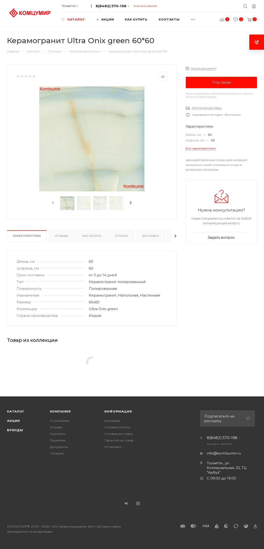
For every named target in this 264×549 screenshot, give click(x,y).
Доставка (150, 236)
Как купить (91, 236)
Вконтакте (126, 503)
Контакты (57, 434)
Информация (118, 411)
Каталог (16, 411)
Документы (59, 447)
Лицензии (57, 440)
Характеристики (27, 236)
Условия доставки (118, 434)
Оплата (121, 236)
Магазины (112, 421)
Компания (60, 411)
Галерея (57, 453)
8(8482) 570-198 (111, 6)
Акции (13, 421)
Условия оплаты (117, 427)
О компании (59, 421)
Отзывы (61, 236)
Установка (112, 447)
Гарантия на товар (119, 440)
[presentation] (52, 203)
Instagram (138, 503)
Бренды (15, 430)
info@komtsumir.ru (224, 453)
